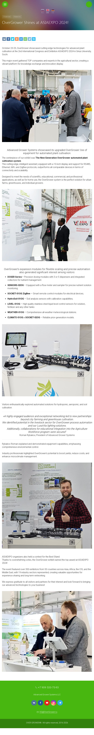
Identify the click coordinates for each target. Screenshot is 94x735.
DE (53, 13)
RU (42, 13)
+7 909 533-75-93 (48, 687)
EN (47, 13)
